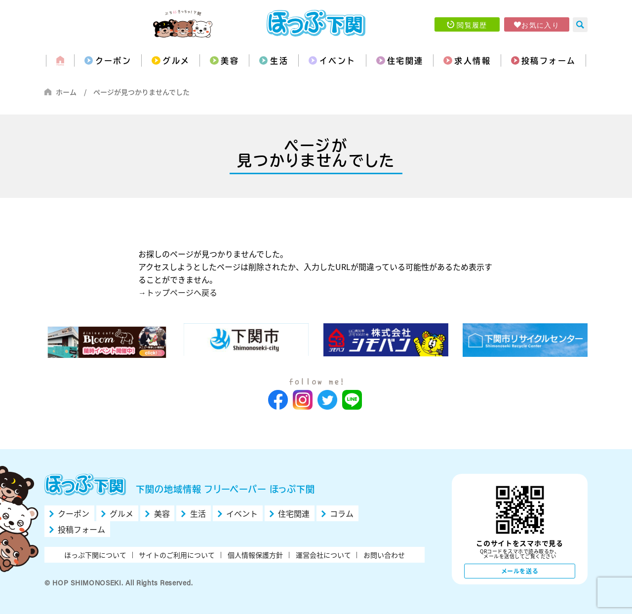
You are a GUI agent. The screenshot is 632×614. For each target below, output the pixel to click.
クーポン (113, 61)
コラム (342, 513)
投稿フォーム (548, 61)
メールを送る (520, 571)
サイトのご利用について (177, 555)
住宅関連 (405, 61)
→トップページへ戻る (177, 292)
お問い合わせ (384, 555)
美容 (230, 61)
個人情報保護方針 (255, 555)
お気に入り (540, 24)
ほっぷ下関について (95, 555)
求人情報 (472, 61)
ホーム (66, 92)
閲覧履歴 (472, 24)
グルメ (176, 61)
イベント (337, 61)
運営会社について (323, 555)
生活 (279, 61)
